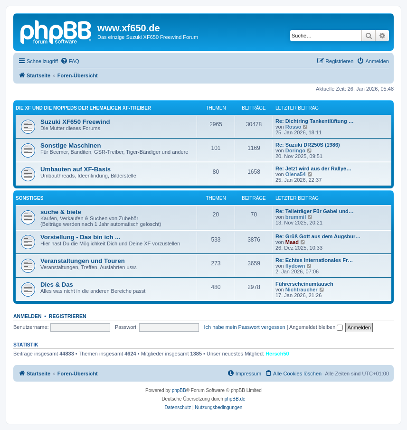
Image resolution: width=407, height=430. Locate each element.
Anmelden (27, 316)
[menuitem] (69, 61)
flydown (295, 266)
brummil (295, 217)
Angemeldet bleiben (316, 327)
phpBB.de (235, 399)
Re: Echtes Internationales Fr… (314, 260)
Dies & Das (56, 284)
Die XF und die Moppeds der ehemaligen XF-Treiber (83, 108)
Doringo (295, 150)
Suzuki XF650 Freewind (75, 121)
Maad (292, 242)
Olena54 (295, 174)
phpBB (179, 390)
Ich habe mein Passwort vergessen (244, 327)
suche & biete (60, 211)
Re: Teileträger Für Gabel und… (314, 211)
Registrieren (67, 316)
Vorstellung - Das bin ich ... (80, 237)
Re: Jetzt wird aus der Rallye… (313, 168)
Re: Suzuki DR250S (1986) (307, 145)
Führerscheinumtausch (304, 284)
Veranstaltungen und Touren (82, 260)
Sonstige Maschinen (70, 145)
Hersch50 (277, 353)
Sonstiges (29, 198)
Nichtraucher (301, 289)
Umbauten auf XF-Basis (75, 169)
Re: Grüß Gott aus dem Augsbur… (317, 236)
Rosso (293, 127)
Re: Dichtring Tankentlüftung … (314, 121)
